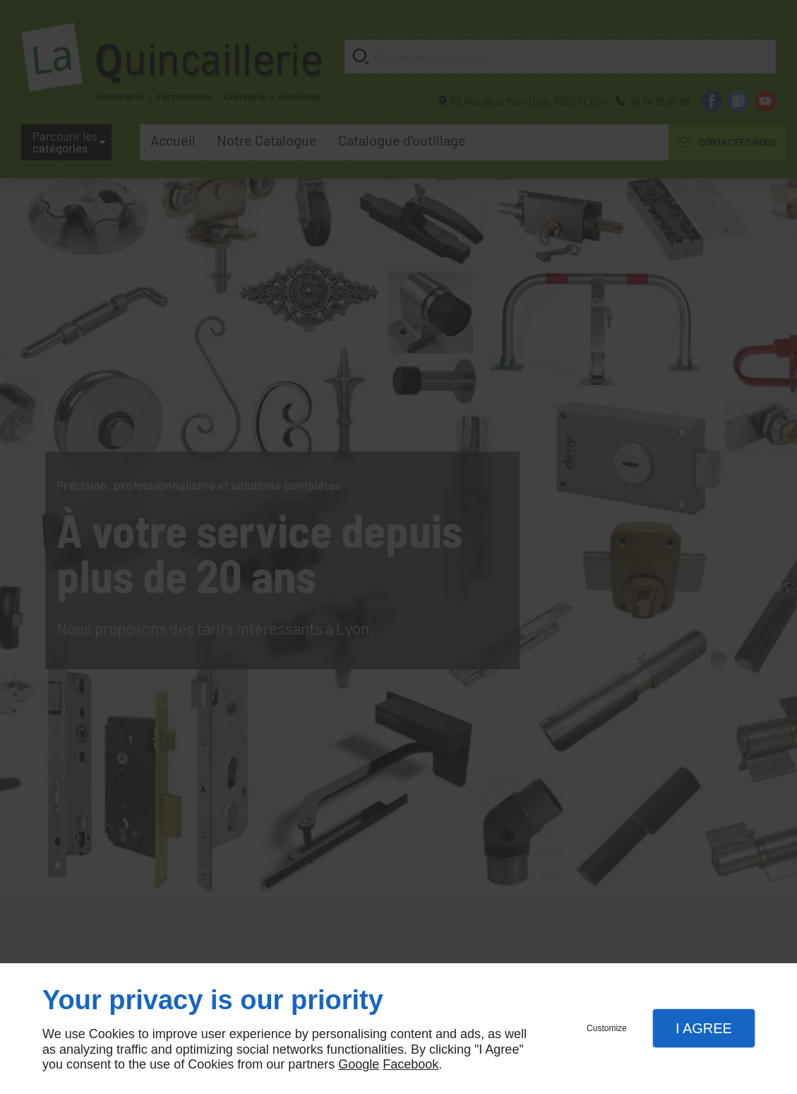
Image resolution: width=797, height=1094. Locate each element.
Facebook (410, 1064)
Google (358, 1064)
